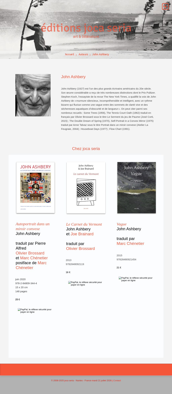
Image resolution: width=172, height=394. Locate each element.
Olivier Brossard (30, 253)
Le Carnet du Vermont (84, 224)
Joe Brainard (82, 234)
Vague (122, 224)
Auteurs (83, 55)
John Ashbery (100, 55)
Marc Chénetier (34, 258)
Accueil (69, 55)
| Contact (116, 380)
